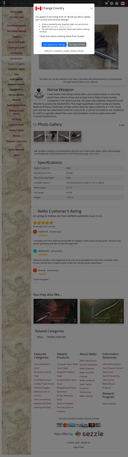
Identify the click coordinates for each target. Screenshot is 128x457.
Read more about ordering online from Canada (62, 36)
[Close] (91, 8)
